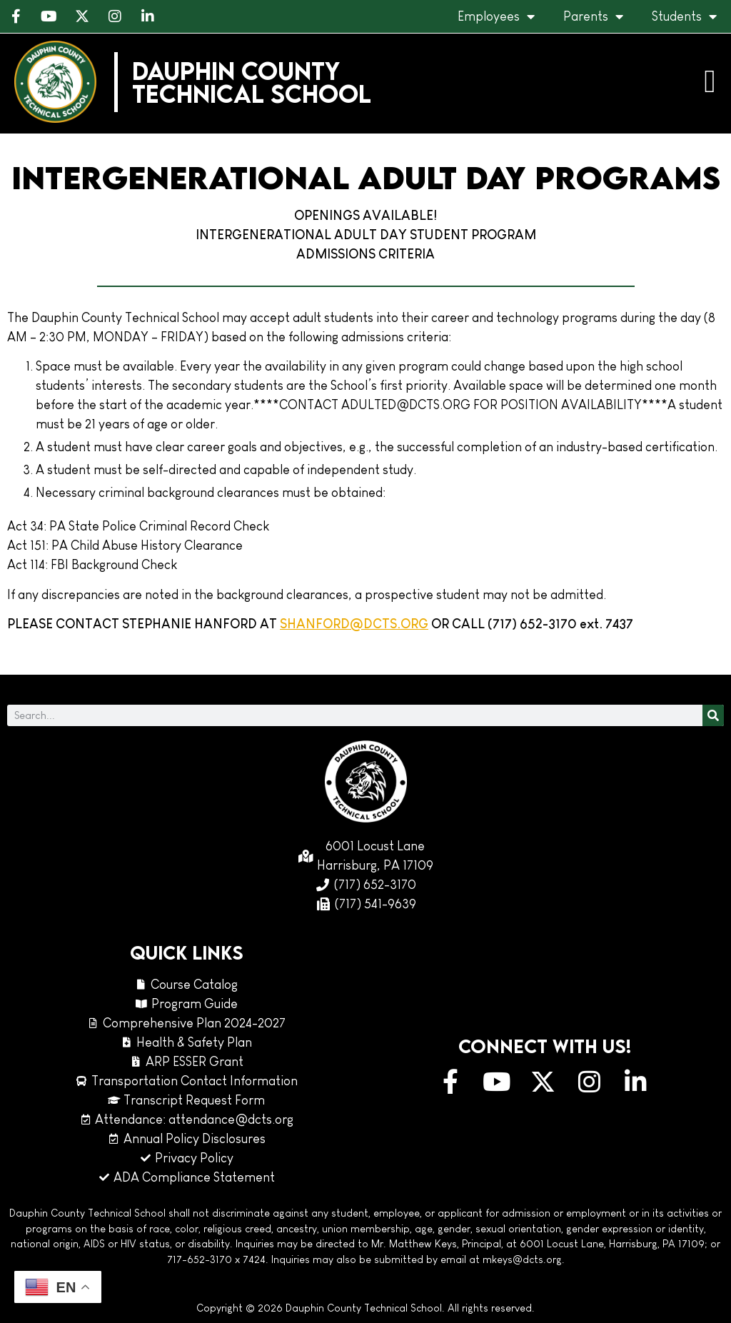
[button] (710, 82)
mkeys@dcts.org (522, 1259)
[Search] (713, 715)
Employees (496, 16)
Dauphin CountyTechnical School (251, 82)
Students (684, 16)
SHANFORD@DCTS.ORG (354, 624)
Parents (593, 16)
